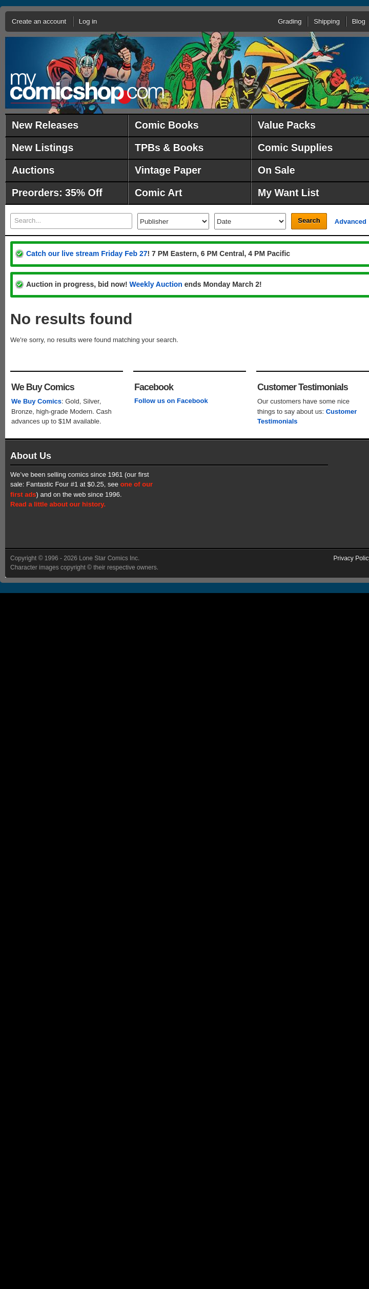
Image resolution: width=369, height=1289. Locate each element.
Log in (88, 21)
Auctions (33, 170)
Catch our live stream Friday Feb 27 (87, 253)
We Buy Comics (36, 401)
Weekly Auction (155, 284)
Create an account (39, 21)
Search (309, 220)
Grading (289, 21)
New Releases (45, 125)
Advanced (350, 221)
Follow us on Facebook (171, 401)
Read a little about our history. (58, 504)
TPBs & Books (169, 147)
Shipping (327, 21)
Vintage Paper (168, 170)
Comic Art (158, 192)
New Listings (42, 147)
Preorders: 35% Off (57, 192)
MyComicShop (87, 88)
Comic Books (167, 125)
